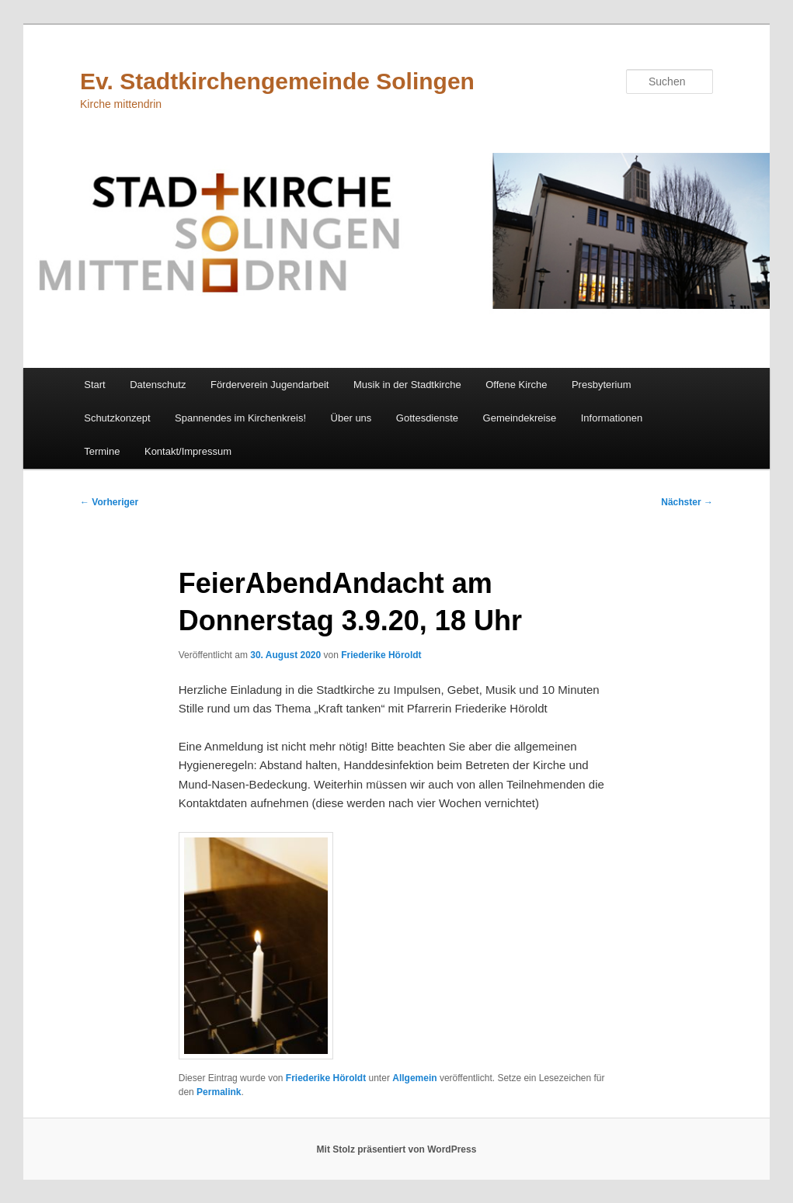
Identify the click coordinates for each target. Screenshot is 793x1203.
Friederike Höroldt (381, 655)
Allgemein (414, 1078)
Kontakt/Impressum (187, 451)
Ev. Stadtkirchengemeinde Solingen (277, 81)
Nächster (687, 502)
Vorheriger (109, 502)
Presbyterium (601, 384)
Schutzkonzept (117, 418)
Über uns (351, 418)
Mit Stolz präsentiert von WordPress (397, 1149)
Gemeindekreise (520, 418)
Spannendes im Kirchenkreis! (240, 418)
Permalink (219, 1092)
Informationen (612, 418)
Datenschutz (158, 384)
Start (94, 384)
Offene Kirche (516, 384)
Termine (102, 451)
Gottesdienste (427, 418)
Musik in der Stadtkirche (407, 384)
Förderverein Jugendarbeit (269, 384)
